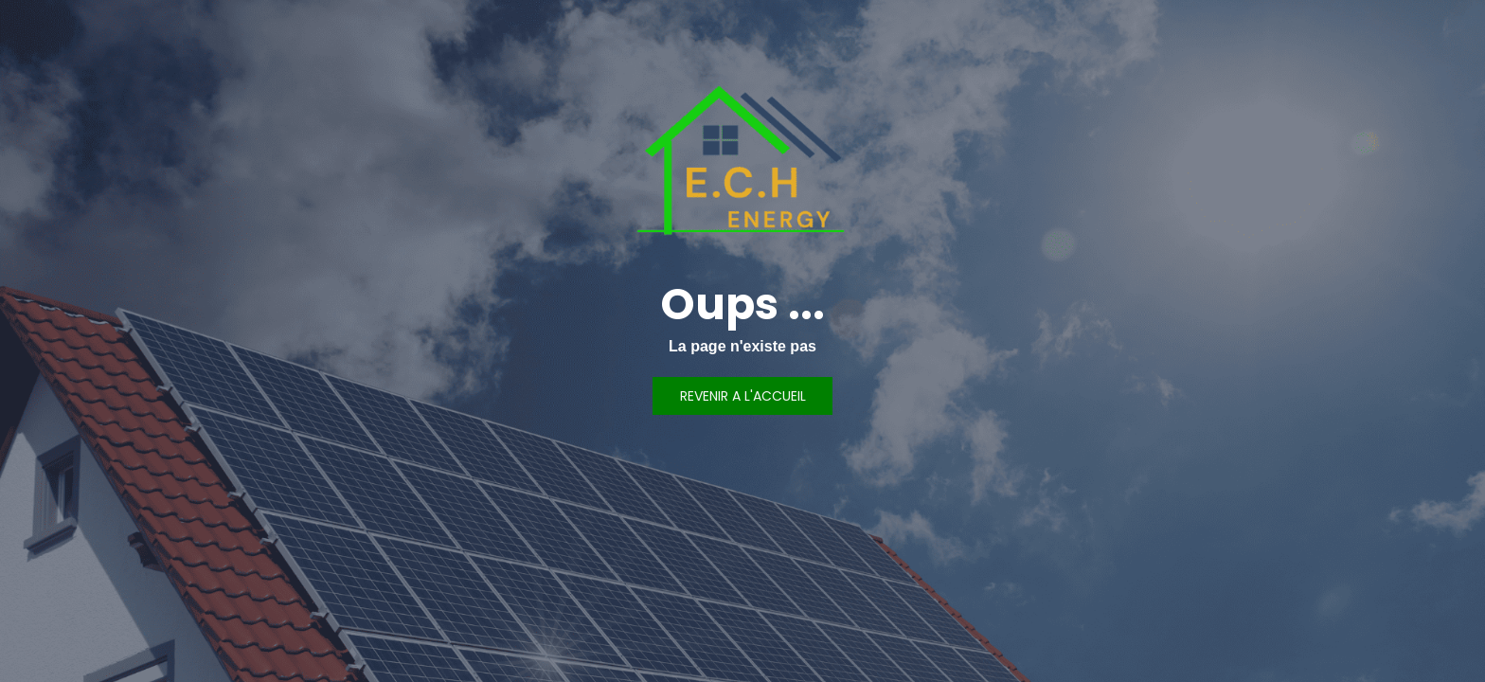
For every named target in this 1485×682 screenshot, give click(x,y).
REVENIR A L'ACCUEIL (743, 395)
